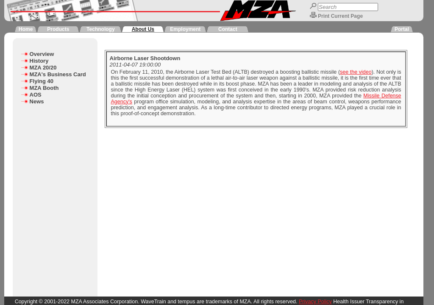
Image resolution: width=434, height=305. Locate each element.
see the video (356, 72)
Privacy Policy (315, 302)
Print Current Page (340, 16)
